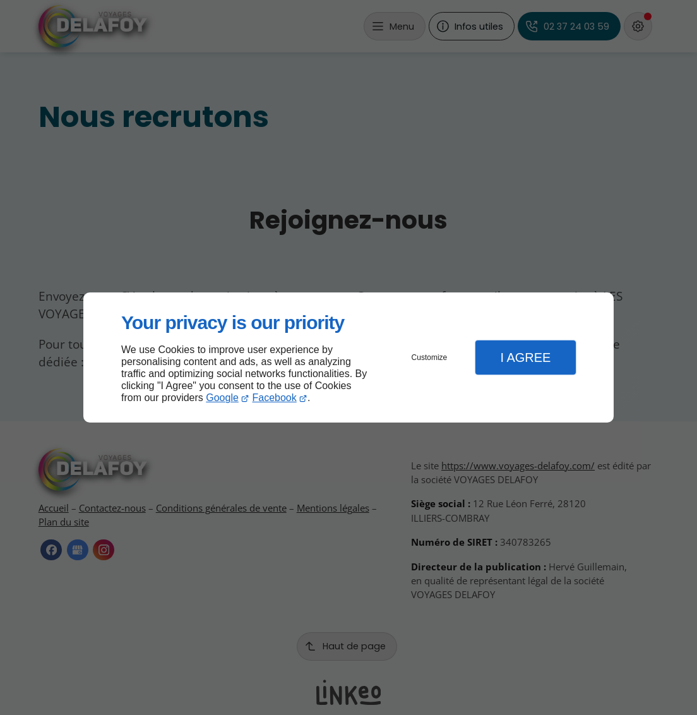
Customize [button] (430, 357)
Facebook (275, 397)
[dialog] (348, 357)
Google (222, 397)
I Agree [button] (525, 357)
